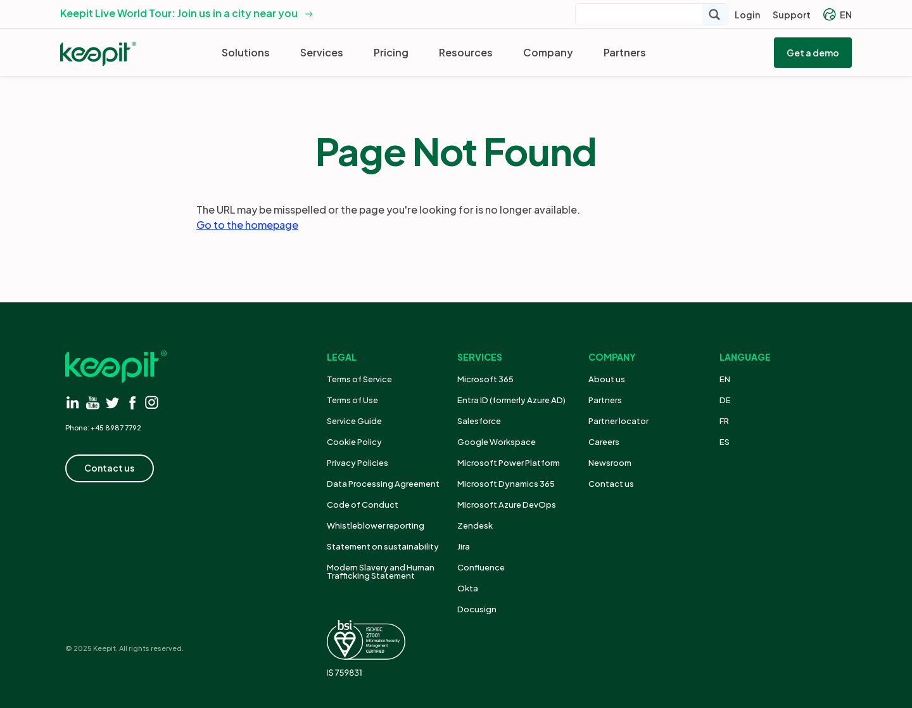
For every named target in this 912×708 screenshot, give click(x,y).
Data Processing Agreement (383, 484)
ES (724, 442)
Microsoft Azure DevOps (506, 504)
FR (724, 421)
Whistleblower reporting (375, 525)
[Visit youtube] (93, 402)
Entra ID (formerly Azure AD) (512, 400)
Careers (603, 442)
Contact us (611, 484)
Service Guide (354, 421)
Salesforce (479, 421)
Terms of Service (359, 379)
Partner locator (618, 421)
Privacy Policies (357, 463)
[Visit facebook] (132, 402)
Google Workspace (496, 442)
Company (548, 52)
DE (725, 400)
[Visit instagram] (152, 402)
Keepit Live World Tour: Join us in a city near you (179, 13)
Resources (466, 52)
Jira (463, 546)
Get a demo (813, 52)
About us (606, 379)
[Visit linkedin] (73, 402)
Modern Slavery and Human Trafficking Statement (380, 571)
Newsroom (609, 463)
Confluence (481, 567)
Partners (625, 52)
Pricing (391, 52)
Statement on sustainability (383, 546)
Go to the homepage (247, 224)
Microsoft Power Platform (508, 463)
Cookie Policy (354, 442)
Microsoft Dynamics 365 (506, 484)
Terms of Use (352, 400)
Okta (467, 588)
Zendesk (475, 525)
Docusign (477, 609)
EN (837, 14)
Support (792, 14)
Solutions (246, 52)
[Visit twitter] (112, 402)
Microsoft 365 (485, 379)
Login (747, 14)
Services (321, 52)
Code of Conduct (362, 504)
